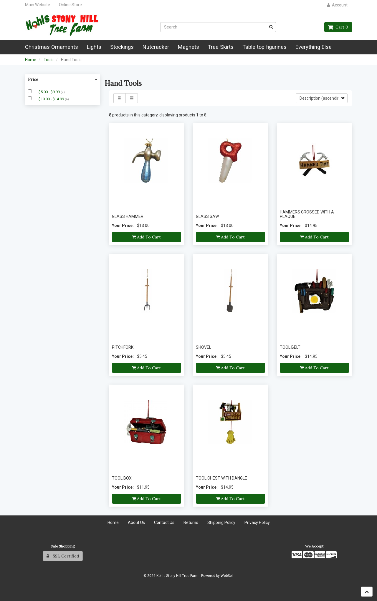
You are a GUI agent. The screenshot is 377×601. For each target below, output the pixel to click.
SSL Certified (63, 556)
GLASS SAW (207, 216)
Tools (49, 59)
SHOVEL (203, 347)
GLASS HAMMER (127, 216)
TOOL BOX (122, 478)
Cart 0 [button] (338, 27)
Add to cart (146, 237)
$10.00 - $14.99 (52, 99)
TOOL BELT (290, 347)
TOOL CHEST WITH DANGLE (221, 478)
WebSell (227, 576)
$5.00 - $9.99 (50, 92)
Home (30, 59)
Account (337, 5)
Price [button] (62, 79)
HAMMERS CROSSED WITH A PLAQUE (307, 214)
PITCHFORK (122, 347)
